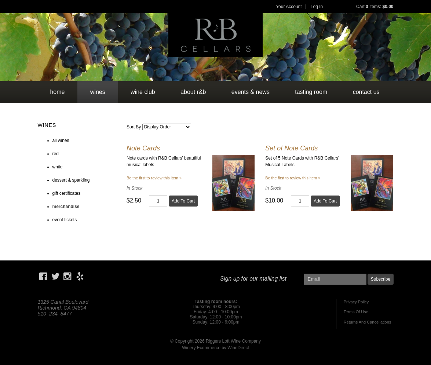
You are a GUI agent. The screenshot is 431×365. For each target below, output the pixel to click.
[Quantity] (158, 201)
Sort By (134, 126)
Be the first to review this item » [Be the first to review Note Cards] (154, 178)
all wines (60, 140)
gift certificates (66, 193)
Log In (317, 6)
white (57, 166)
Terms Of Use (356, 312)
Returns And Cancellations (367, 322)
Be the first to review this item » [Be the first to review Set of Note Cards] (292, 178)
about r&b (193, 92)
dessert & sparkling (71, 180)
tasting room (311, 92)
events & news (250, 92)
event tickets (64, 219)
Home (57, 92)
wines (97, 92)
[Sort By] (166, 127)
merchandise (66, 206)
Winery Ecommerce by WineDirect (215, 347)
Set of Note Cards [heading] (291, 148)
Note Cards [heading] (143, 148)
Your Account (289, 6)
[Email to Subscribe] (335, 279)
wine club (143, 92)
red (55, 153)
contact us (366, 92)
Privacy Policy (356, 302)
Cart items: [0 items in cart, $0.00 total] (374, 6)
